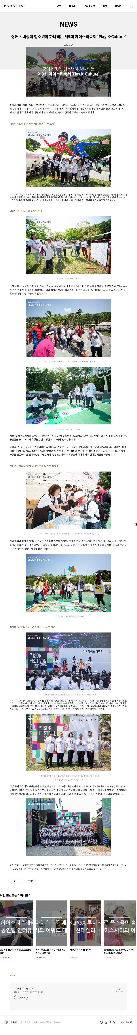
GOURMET (90, 6)
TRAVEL (73, 6)
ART (58, 6)
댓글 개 (12, 975)
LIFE (105, 6)
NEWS (118, 6)
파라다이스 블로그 (23, 988)
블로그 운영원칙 (126, 1022)
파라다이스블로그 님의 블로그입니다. (28, 992)
